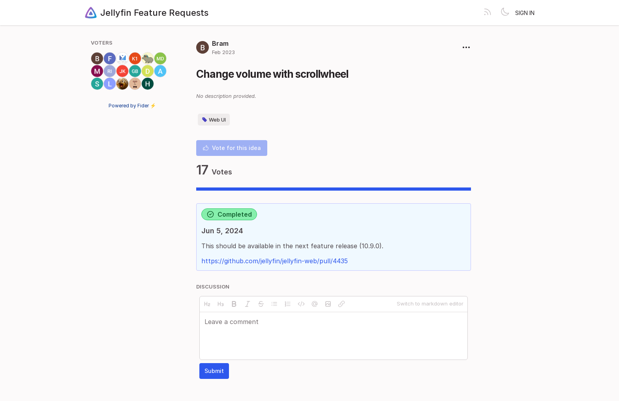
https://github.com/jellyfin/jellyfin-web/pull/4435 (274, 261)
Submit (214, 370)
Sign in (525, 12)
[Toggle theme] (505, 13)
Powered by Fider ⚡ (132, 106)
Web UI (214, 119)
